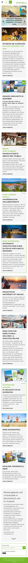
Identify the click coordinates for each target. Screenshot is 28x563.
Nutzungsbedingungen (14, 558)
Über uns (18, 560)
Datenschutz (22, 558)
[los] (24, 547)
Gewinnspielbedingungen (9, 560)
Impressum (5, 558)
